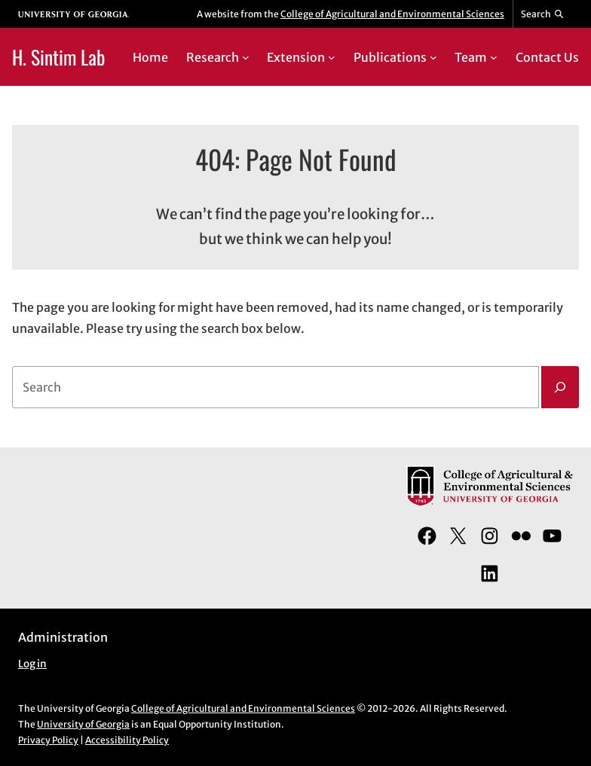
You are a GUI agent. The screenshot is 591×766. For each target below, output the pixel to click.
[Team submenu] (494, 57)
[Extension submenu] (331, 57)
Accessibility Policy (127, 740)
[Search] (560, 387)
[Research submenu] (246, 57)
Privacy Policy (48, 740)
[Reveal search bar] (543, 14)
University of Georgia (83, 724)
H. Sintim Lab (58, 56)
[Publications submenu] (433, 57)
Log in (32, 664)
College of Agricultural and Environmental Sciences (392, 14)
